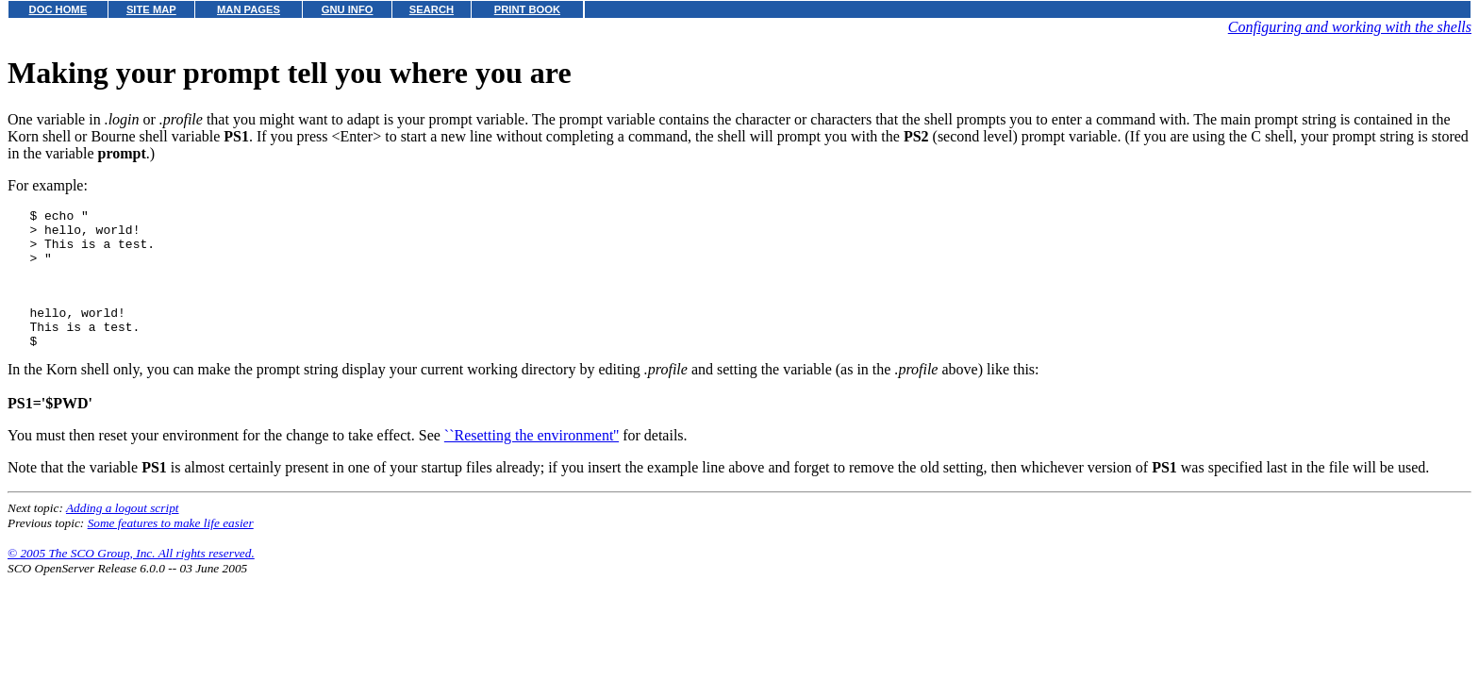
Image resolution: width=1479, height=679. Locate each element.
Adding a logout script (122, 533)
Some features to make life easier (171, 548)
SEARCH (431, 9)
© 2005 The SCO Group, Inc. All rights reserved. (131, 578)
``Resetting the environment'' (531, 461)
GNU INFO (348, 9)
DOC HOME (58, 9)
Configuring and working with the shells (1349, 27)
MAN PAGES (248, 9)
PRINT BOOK (527, 9)
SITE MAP (151, 9)
